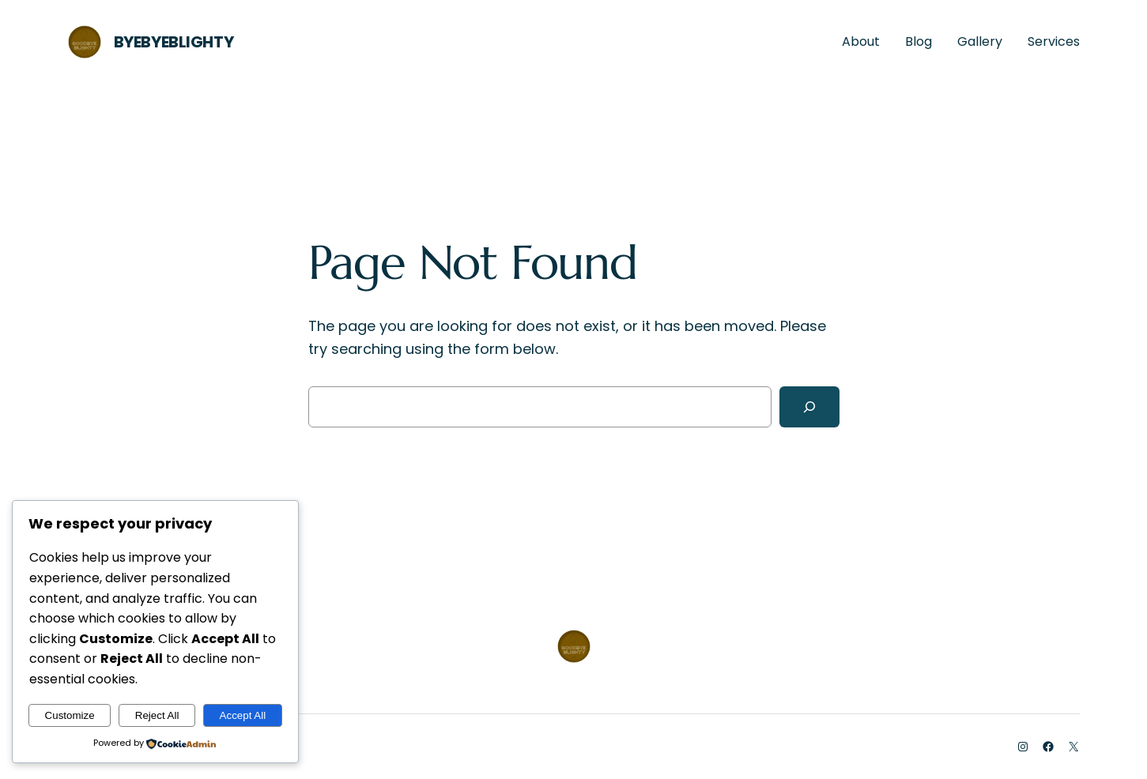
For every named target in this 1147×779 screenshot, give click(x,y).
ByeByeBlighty (174, 42)
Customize (70, 715)
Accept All (243, 715)
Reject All (157, 715)
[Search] (809, 406)
